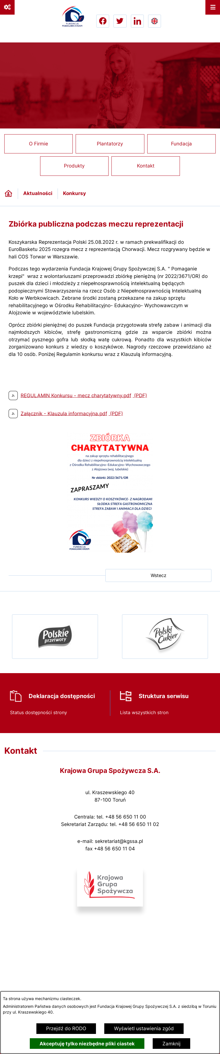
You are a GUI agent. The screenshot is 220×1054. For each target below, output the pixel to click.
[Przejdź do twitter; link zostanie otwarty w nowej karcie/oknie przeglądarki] (119, 21)
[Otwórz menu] (212, 7)
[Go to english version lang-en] (154, 21)
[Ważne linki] (7, 7)
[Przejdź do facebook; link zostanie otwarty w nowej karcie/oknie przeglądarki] (102, 21)
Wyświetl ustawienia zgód (144, 1028)
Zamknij (171, 1044)
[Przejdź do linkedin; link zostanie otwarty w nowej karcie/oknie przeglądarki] (137, 21)
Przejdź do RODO (66, 1028)
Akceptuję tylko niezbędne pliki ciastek (87, 1044)
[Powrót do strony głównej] (8, 194)
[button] (110, 551)
